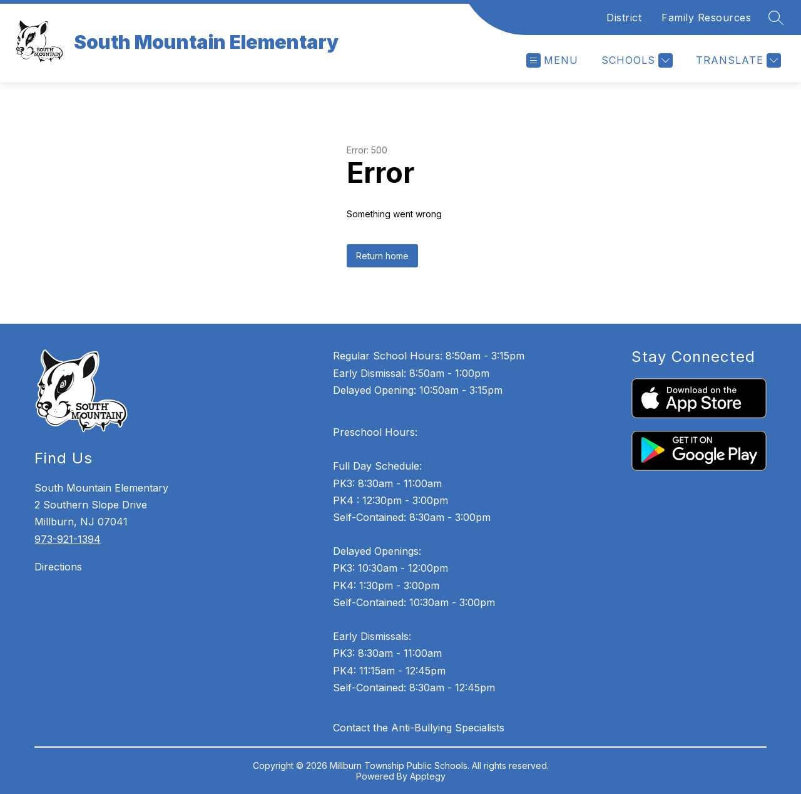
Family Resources (706, 17)
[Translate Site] (737, 60)
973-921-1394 (67, 539)
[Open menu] (552, 60)
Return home (382, 255)
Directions (58, 566)
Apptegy (428, 776)
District (623, 17)
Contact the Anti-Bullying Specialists (418, 727)
